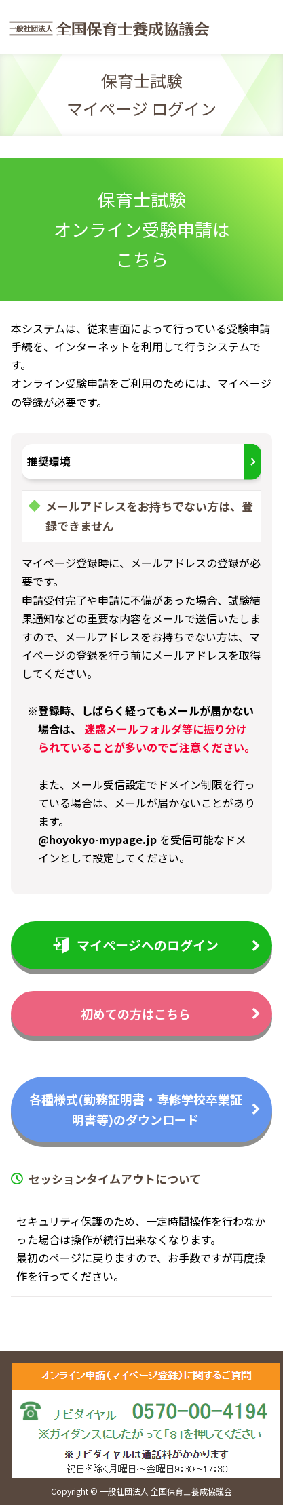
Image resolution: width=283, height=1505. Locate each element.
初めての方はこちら (136, 1013)
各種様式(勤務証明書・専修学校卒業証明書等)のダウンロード (135, 1109)
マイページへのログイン (135, 945)
